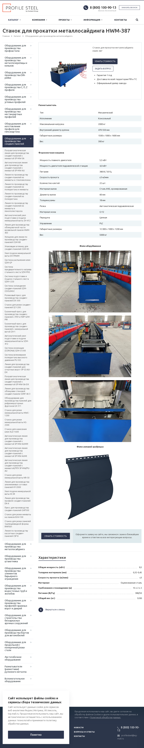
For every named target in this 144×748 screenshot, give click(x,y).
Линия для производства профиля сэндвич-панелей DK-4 (17, 501)
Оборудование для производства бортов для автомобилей (17, 633)
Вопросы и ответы (84, 732)
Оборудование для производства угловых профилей (15, 99)
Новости (79, 728)
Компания (39, 20)
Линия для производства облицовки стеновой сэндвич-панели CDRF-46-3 (17, 391)
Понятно (36, 734)
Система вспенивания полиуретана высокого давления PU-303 (16, 357)
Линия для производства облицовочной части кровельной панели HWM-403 (17, 229)
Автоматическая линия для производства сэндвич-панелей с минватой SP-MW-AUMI (16, 452)
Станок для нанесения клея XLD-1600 (16, 430)
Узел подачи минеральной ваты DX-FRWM (18, 254)
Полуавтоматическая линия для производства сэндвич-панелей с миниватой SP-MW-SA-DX (17, 380)
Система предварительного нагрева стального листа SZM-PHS (18, 269)
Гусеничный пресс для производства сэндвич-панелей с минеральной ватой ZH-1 (16, 328)
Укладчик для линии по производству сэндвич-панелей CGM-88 (16, 239)
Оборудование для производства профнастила (15, 48)
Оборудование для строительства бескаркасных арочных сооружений (16, 619)
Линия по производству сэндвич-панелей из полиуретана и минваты (16, 187)
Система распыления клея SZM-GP (17, 261)
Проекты (65, 20)
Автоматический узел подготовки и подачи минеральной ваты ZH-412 (17, 218)
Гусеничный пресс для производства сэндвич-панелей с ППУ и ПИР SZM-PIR (17, 315)
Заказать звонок (129, 7)
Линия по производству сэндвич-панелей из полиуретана (16, 196)
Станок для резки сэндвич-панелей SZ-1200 (18, 306)
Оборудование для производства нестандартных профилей (15, 113)
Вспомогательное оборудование (15, 680)
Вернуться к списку (51, 609)
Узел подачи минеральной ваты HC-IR (18, 492)
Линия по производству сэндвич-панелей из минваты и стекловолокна (17, 177)
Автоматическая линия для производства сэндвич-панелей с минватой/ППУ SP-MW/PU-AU (17, 465)
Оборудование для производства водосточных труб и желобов (16, 589)
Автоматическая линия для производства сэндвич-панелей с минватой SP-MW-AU (16, 166)
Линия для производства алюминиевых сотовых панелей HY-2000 (17, 484)
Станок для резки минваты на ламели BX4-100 (18, 515)
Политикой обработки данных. (105, 717)
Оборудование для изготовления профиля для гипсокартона (15, 127)
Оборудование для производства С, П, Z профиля (16, 87)
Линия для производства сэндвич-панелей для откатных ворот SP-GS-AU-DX (17, 368)
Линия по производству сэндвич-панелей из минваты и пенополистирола (16, 207)
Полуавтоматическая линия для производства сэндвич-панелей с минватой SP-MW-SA (17, 154)
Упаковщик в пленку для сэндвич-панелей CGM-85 (17, 247)
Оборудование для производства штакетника (15, 559)
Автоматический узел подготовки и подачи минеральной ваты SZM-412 (16, 340)
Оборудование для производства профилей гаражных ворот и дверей (16, 604)
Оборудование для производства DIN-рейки (15, 75)
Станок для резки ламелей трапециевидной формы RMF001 (18, 524)
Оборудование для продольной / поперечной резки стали (15, 646)
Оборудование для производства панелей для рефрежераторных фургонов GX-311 (18, 402)
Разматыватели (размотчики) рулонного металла (15, 669)
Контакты (120, 20)
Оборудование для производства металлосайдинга (15, 547)
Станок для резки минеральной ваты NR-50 (17, 476)
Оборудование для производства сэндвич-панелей (15, 141)
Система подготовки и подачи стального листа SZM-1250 (17, 279)
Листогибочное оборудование (13, 658)
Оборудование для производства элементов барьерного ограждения (15, 573)
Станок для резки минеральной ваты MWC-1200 (17, 413)
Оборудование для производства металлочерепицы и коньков (16, 61)
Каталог (14, 20)
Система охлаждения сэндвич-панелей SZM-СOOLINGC (16, 288)
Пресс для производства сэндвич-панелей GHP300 (17, 509)
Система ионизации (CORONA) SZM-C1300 (15, 349)
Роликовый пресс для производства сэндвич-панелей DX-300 (16, 298)
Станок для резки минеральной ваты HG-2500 (16, 422)
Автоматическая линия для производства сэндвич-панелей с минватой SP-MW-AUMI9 (16, 440)
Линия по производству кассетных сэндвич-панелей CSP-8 (16, 533)
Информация (93, 20)
